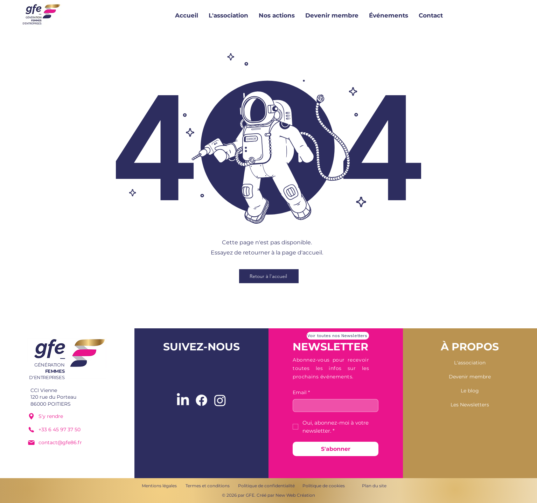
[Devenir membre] (470, 377)
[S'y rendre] (62, 416)
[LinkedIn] (182, 400)
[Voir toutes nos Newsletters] (338, 336)
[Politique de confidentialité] (266, 486)
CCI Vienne (43, 390)
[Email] (333, 405)
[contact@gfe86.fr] (62, 442)
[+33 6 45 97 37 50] (62, 429)
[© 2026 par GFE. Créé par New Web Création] (268, 495)
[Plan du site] (374, 486)
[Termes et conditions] (207, 486)
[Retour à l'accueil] (269, 276)
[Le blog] (470, 391)
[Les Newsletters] (470, 405)
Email (301, 392)
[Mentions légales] (159, 486)
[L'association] (470, 363)
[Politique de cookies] (324, 486)
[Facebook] (201, 400)
